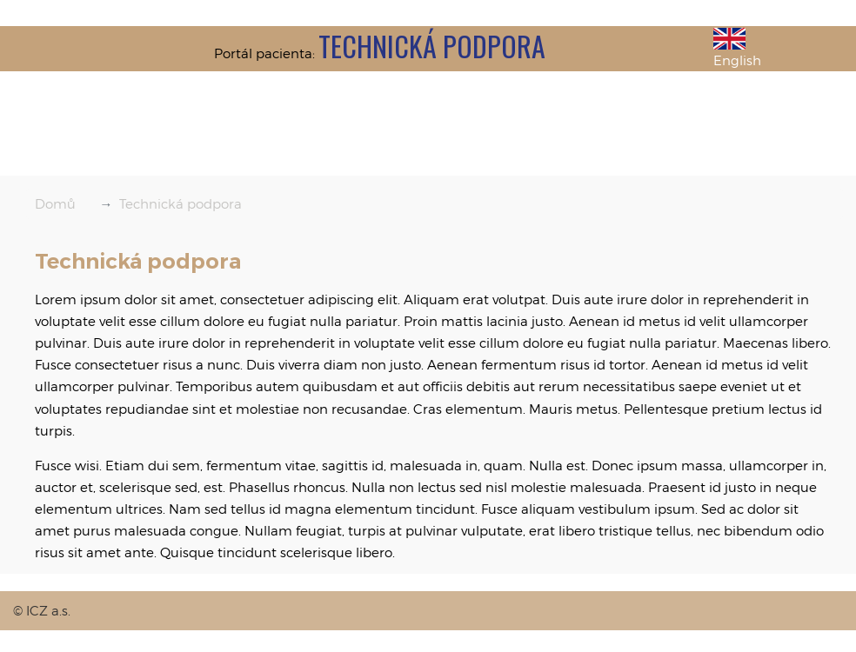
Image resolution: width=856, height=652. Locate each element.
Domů (55, 203)
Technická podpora (180, 203)
